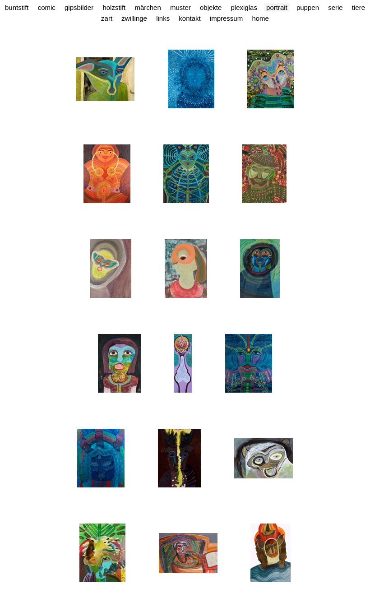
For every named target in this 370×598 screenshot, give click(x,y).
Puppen (307, 7)
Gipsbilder (79, 7)
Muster (180, 7)
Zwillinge (134, 18)
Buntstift (17, 7)
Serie (335, 7)
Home (260, 18)
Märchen (147, 7)
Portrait (276, 7)
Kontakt (189, 18)
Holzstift (113, 7)
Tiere (358, 7)
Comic (47, 7)
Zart (106, 18)
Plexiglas (244, 7)
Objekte (211, 7)
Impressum (226, 18)
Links (163, 18)
